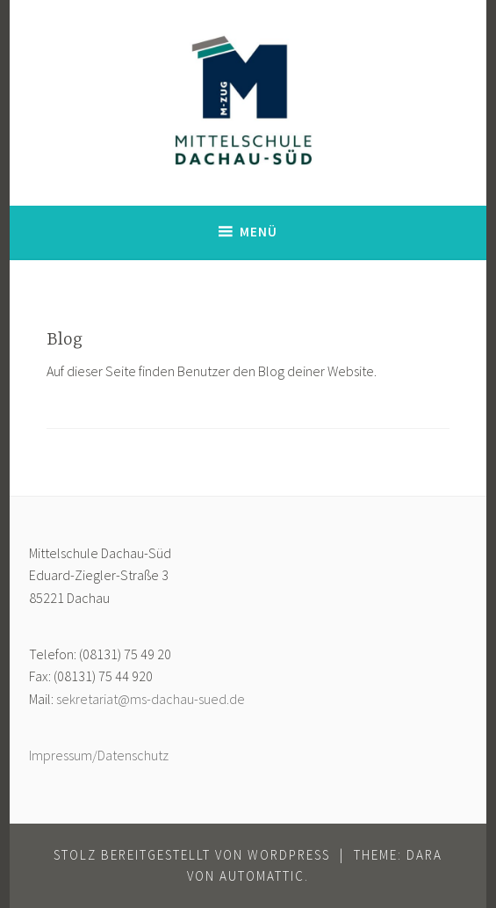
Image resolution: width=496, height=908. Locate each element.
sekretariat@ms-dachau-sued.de (150, 699)
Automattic (262, 876)
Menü (258, 231)
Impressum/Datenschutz (99, 755)
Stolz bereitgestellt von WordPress (192, 854)
